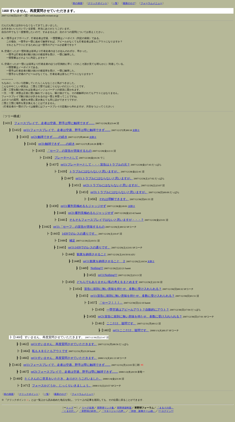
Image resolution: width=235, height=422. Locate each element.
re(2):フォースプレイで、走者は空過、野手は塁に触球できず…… (74, 378)
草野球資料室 (124, 414)
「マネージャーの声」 (113, 417)
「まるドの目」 (165, 414)
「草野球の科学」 (89, 417)
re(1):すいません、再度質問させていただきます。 (64, 350)
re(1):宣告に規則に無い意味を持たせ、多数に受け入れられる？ (132, 302)
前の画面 (77, 3)
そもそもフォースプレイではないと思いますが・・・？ (106, 226)
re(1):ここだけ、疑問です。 (131, 337)
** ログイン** (165, 417)
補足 (72, 247)
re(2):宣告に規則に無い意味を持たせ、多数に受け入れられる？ (140, 323)
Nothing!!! (96, 274)
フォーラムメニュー (151, 3)
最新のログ (129, 3)
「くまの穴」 (68, 417)
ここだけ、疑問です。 (121, 330)
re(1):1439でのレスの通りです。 (89, 254)
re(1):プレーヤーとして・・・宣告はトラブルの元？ (95, 171)
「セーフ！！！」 (111, 309)
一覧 (115, 3)
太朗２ (136, 137)
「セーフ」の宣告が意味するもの (69, 157)
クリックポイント (97, 3)
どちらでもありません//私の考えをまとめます (107, 288)
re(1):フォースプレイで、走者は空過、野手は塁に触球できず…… (67, 136)
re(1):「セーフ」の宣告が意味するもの (79, 233)
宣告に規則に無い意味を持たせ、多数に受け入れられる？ (123, 295)
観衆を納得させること (92, 261)
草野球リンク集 (105, 414)
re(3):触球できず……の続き (56, 150)
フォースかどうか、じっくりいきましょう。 (62, 392)
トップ (69, 414)
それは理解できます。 (114, 205)
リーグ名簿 (88, 414)
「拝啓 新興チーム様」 (142, 417)
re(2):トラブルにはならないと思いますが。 (111, 192)
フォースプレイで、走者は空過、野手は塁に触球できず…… (54, 129)
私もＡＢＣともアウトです (50, 357)
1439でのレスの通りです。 (80, 240)
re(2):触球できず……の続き (49, 143)
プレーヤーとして (66, 164)
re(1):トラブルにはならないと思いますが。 (104, 185)
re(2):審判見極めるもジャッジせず (91, 219)
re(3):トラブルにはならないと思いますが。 (119, 198)
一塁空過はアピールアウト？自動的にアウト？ (138, 316)
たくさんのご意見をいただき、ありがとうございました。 (63, 385)
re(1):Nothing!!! (107, 281)
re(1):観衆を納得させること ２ (104, 268)
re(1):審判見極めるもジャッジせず (83, 212)
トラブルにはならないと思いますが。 (94, 178)
